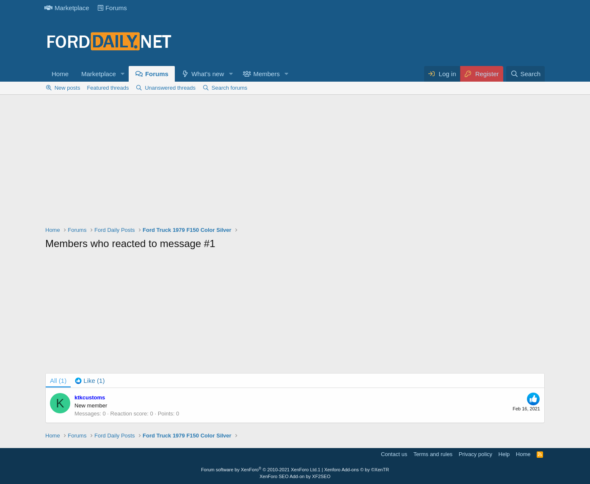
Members (266, 73)
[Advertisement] (295, 162)
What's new (207, 73)
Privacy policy (475, 454)
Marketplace (66, 7)
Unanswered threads (170, 88)
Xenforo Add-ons (356, 469)
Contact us (394, 454)
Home (60, 73)
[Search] (525, 74)
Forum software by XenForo (259, 469)
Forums (112, 7)
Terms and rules (433, 454)
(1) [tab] (58, 380)
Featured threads (108, 88)
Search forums (230, 88)
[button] (123, 74)
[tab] (90, 381)
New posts (67, 88)
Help (504, 454)
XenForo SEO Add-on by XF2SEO (295, 476)
